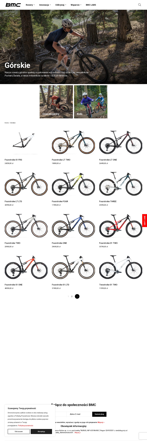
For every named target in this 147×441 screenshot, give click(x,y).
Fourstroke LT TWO (61, 160)
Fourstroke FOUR (60, 201)
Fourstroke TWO (12, 243)
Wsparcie (75, 5)
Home (7, 123)
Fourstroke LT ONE (108, 160)
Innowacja (44, 5)
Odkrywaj (59, 5)
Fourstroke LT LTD (13, 201)
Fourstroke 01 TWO (108, 243)
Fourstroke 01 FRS (13, 160)
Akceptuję (41, 431)
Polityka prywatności (25, 425)
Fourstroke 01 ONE (13, 284)
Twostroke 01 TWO (108, 284)
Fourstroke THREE (107, 201)
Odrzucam (19, 431)
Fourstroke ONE (59, 243)
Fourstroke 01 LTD (60, 284)
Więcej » (101, 422)
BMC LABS (91, 5)
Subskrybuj (99, 414)
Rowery (29, 5)
